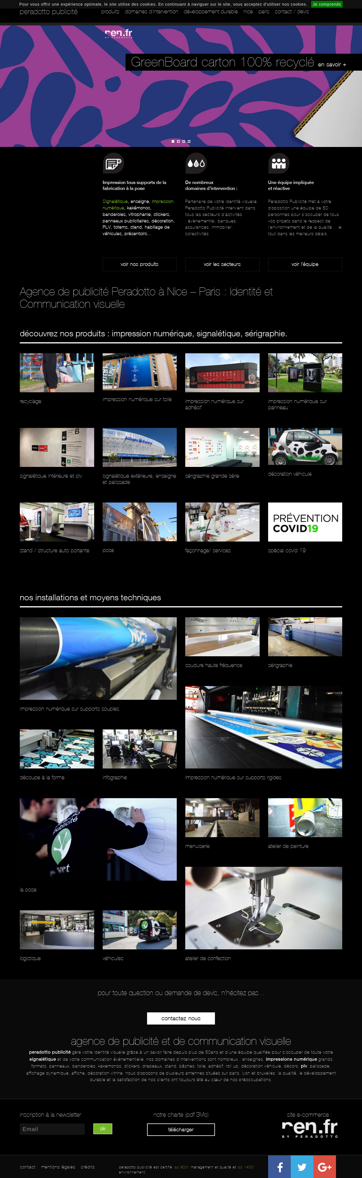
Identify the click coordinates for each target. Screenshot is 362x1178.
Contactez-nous (181, 1018)
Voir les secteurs (222, 264)
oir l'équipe (306, 264)
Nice (248, 11)
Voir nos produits (139, 264)
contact (28, 1166)
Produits (110, 11)
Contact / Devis (292, 11)
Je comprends (327, 4)
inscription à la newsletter (50, 1114)
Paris (263, 11)
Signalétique (115, 201)
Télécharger (181, 1129)
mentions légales (58, 1166)
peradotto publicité (49, 11)
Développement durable (211, 11)
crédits (88, 1166)
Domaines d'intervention (151, 11)
